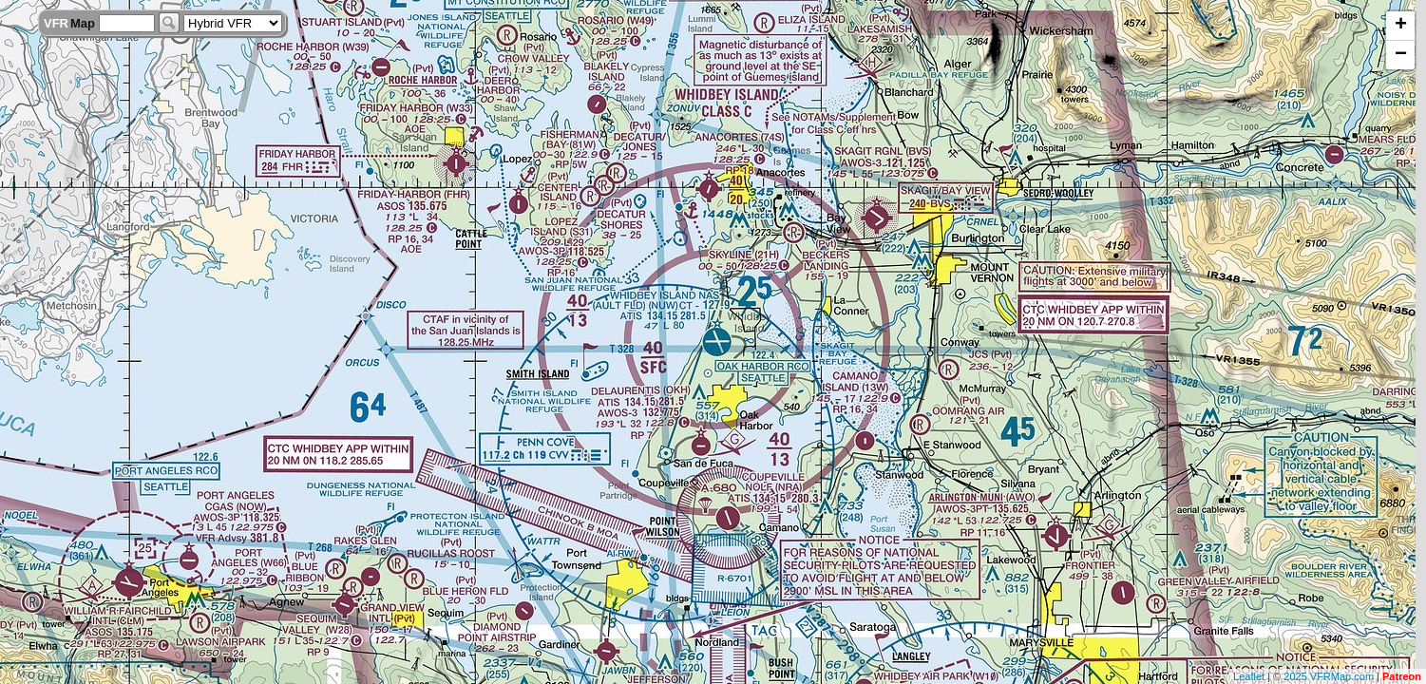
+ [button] (1401, 25)
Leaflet (1248, 676)
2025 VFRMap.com (1328, 676)
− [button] (1401, 55)
